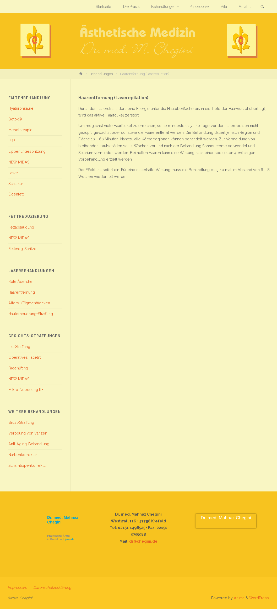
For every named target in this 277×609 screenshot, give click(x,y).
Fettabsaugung (21, 227)
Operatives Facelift (24, 357)
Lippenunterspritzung (27, 151)
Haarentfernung (21, 292)
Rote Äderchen (21, 281)
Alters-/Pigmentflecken (29, 303)
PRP (11, 141)
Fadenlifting (18, 368)
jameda (69, 539)
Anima (239, 598)
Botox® (15, 119)
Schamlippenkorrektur (27, 465)
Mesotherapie (20, 130)
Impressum (17, 587)
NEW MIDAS (18, 162)
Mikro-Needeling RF (26, 390)
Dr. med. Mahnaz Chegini (226, 517)
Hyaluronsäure (21, 108)
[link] (262, 7)
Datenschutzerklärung (52, 587)
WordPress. (259, 598)
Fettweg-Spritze (22, 249)
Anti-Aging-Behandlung (28, 444)
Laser (13, 173)
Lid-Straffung (19, 347)
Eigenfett (16, 194)
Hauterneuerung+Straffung (30, 314)
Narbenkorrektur (22, 455)
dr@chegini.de (143, 541)
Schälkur (15, 184)
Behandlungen (101, 74)
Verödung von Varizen (27, 433)
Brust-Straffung (21, 422)
